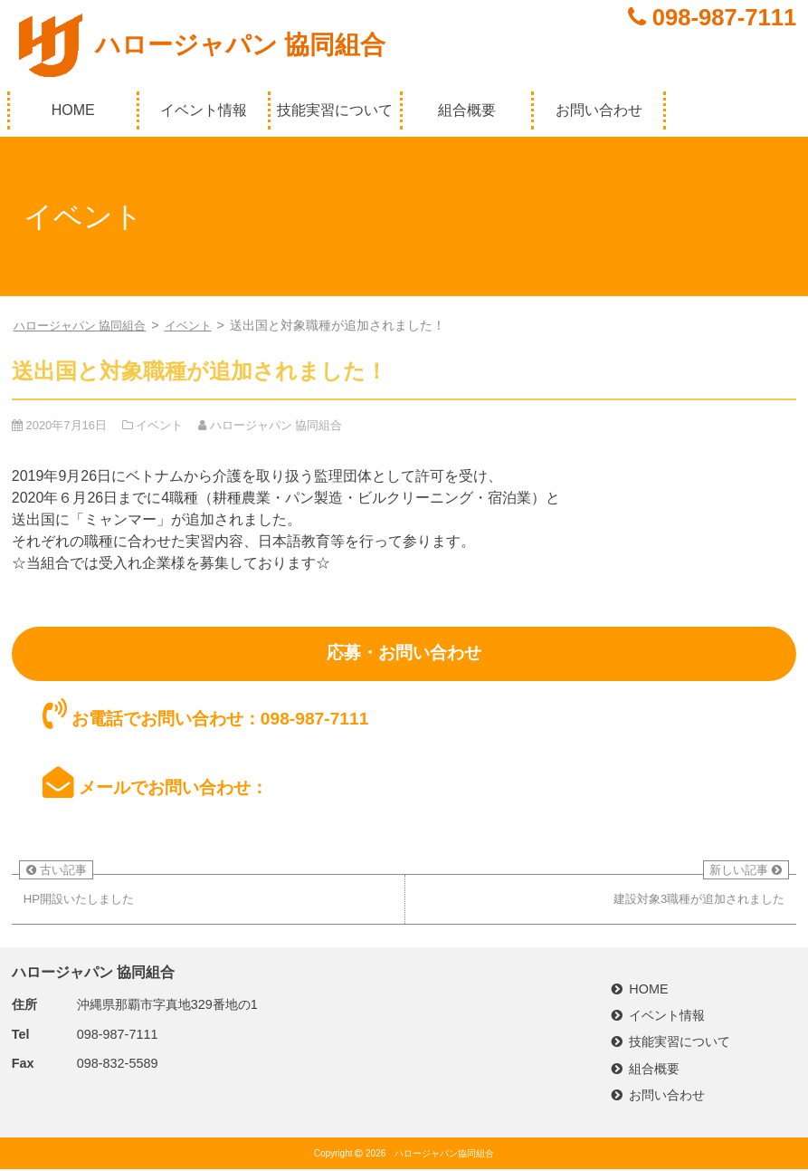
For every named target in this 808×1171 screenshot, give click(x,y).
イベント (200, 325)
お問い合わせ (599, 110)
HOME (73, 110)
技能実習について (335, 110)
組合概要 (467, 110)
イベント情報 (203, 110)
